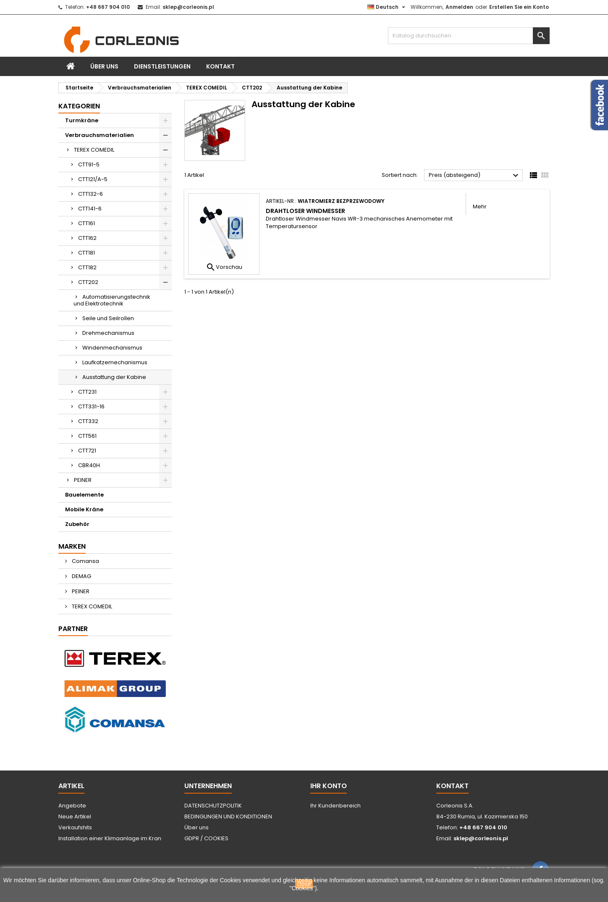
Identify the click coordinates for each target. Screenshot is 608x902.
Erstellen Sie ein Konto (519, 7)
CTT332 (88, 421)
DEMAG (81, 576)
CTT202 (88, 282)
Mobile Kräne (84, 509)
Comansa (85, 561)
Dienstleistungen (162, 66)
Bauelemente (84, 495)
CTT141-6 (90, 209)
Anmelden (459, 7)
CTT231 (87, 392)
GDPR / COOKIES (206, 838)
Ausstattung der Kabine (114, 377)
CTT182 (87, 267)
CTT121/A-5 (92, 179)
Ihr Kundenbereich (335, 806)
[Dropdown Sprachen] (387, 7)
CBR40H (89, 465)
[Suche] (469, 35)
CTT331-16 (91, 406)
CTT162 (87, 238)
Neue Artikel (74, 816)
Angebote (72, 806)
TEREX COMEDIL (94, 150)
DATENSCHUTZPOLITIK (213, 806)
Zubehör (77, 524)
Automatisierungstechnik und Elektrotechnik (111, 300)
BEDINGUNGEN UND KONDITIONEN (228, 816)
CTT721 (87, 451)
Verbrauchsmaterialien (99, 135)
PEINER (83, 480)
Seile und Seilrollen (108, 318)
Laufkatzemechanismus (114, 362)
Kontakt (220, 66)
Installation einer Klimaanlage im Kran (109, 838)
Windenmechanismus (112, 348)
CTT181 (86, 253)
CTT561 (87, 436)
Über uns (104, 66)
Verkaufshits (75, 827)
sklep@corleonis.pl (188, 7)
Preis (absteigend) (475, 176)
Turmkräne (81, 120)
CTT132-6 (90, 194)
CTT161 (86, 223)
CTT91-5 (89, 164)
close (304, 884)
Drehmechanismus (108, 333)
